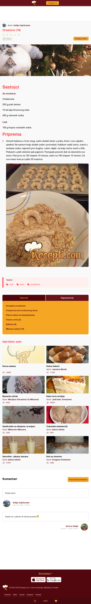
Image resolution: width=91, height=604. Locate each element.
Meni (45, 601)
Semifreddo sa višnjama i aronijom (23, 420)
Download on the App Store (38, 579)
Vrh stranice (44, 573)
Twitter (15, 594)
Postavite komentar (78, 479)
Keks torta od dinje (67, 390)
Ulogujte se (52, 3)
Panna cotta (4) (13, 319)
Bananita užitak (23, 390)
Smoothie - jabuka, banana (23, 450)
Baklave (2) (11, 324)
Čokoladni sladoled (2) (67, 420)
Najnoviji (24, 298)
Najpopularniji (67, 298)
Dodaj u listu (81, 38)
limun (22, 284)
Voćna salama (23, 360)
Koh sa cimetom (67, 450)
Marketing (47, 588)
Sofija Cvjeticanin (21, 25)
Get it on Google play (54, 579)
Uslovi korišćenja (36, 588)
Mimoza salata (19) (15, 329)
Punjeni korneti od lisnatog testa (21, 310)
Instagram (30, 594)
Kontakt (55, 588)
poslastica (35, 284)
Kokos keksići (67, 360)
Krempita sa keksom (16, 306)
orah (11, 284)
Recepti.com (5, 588)
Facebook (7, 594)
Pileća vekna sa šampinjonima (20, 315)
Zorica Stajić (72, 526)
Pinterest (38, 594)
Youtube (21, 594)
